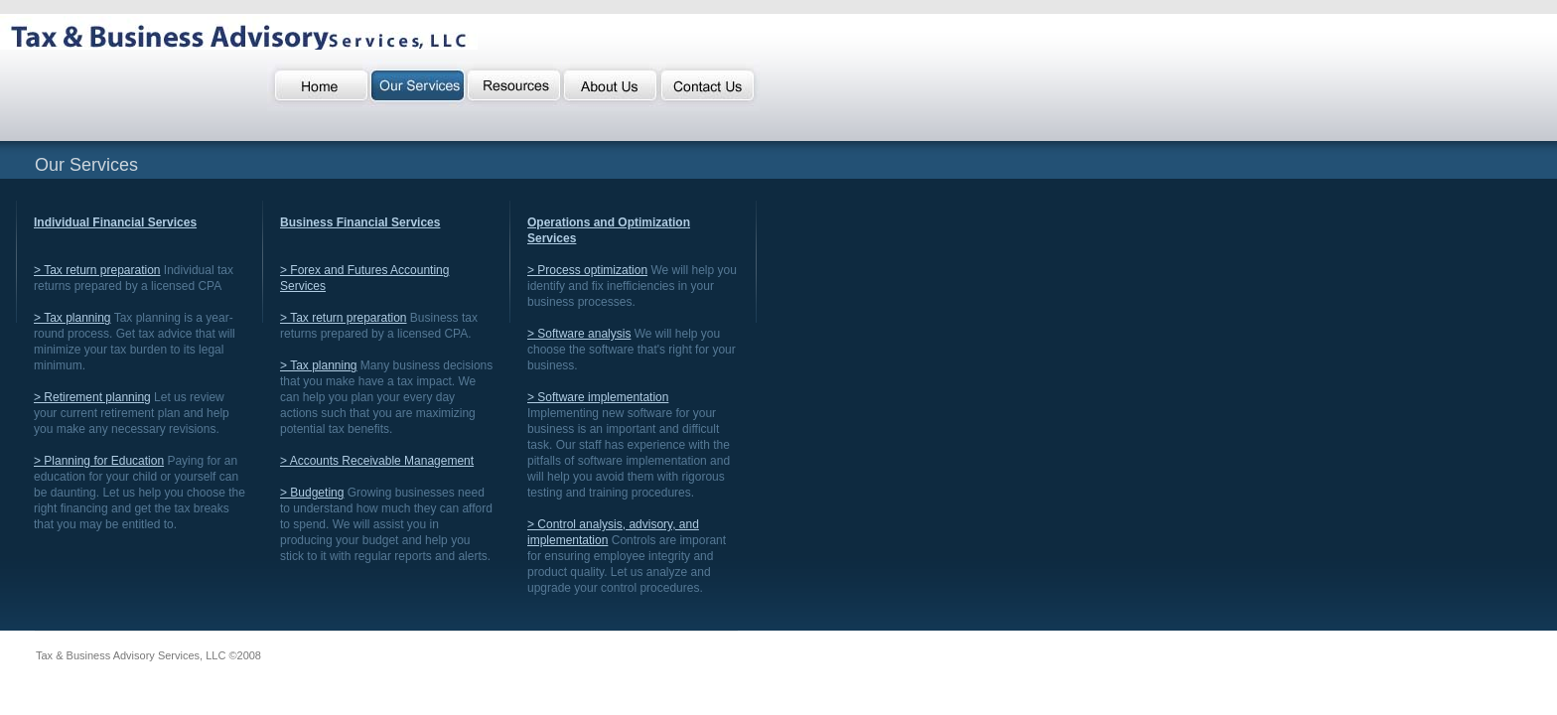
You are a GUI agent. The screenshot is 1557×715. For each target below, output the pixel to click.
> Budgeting (312, 493)
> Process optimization (587, 270)
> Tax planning (72, 318)
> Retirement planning (92, 397)
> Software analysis (579, 334)
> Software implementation (597, 397)
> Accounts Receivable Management (377, 461)
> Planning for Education (99, 461)
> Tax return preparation (97, 270)
